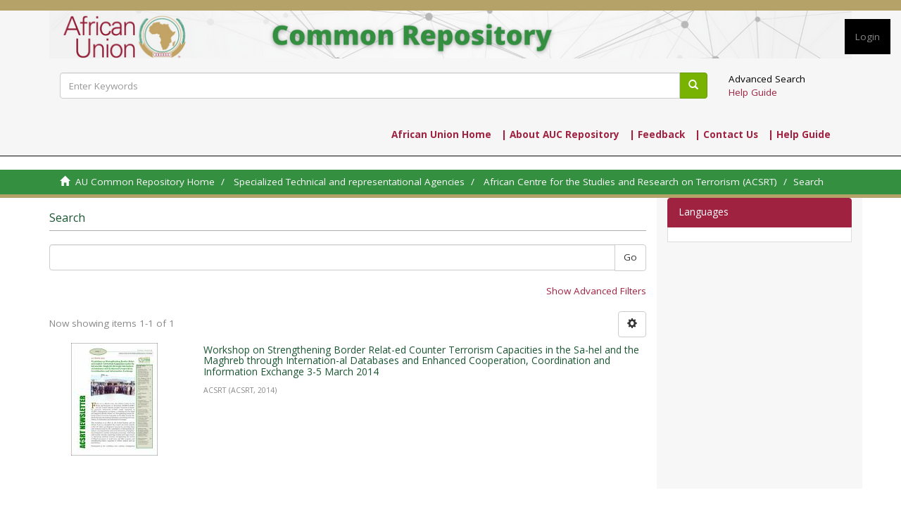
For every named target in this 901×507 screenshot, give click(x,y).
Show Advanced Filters (596, 290)
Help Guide (753, 92)
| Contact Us (726, 134)
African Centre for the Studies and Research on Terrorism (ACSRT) (630, 181)
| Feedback (657, 134)
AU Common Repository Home (145, 181)
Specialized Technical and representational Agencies (349, 181)
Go (630, 257)
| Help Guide (799, 134)
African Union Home (441, 134)
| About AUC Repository (560, 134)
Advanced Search (767, 79)
